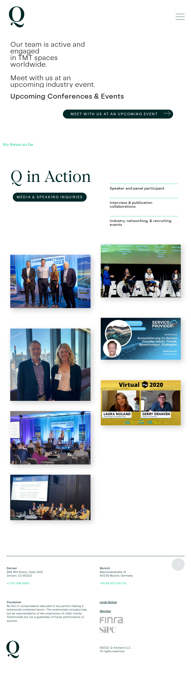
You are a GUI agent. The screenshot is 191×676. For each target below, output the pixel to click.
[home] (15, 17)
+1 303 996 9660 (18, 583)
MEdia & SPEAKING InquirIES (50, 197)
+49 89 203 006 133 (113, 583)
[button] (180, 17)
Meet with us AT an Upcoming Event (114, 114)
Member (105, 611)
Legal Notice (108, 602)
